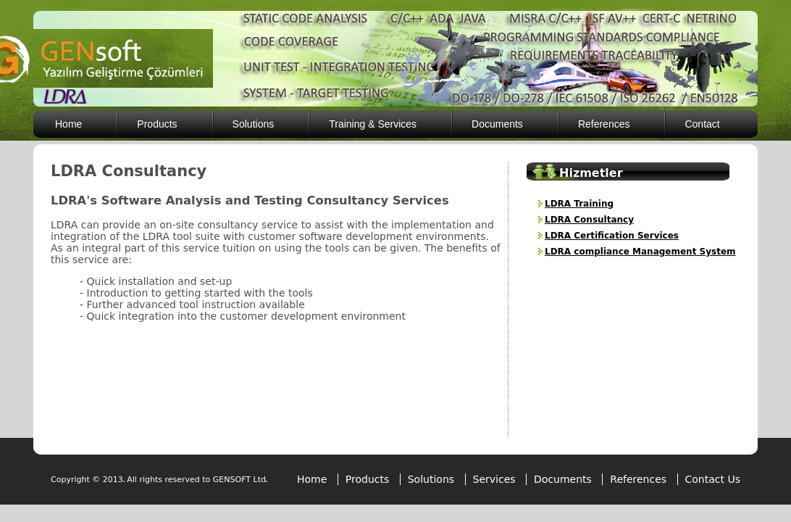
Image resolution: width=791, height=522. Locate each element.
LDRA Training (579, 204)
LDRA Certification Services (612, 236)
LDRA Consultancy (589, 220)
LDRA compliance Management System (640, 251)
